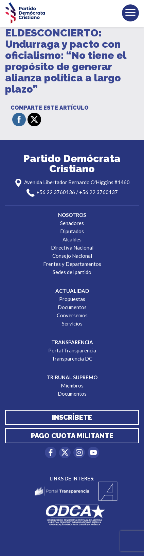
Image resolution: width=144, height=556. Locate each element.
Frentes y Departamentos (72, 264)
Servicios (72, 323)
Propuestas (72, 299)
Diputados (72, 231)
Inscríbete (72, 417)
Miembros (72, 385)
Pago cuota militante (72, 436)
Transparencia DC (72, 358)
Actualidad (72, 291)
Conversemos (72, 315)
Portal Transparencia (72, 350)
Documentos (72, 307)
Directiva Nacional (72, 247)
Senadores (72, 223)
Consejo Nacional (72, 256)
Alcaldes (72, 239)
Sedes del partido (72, 272)
